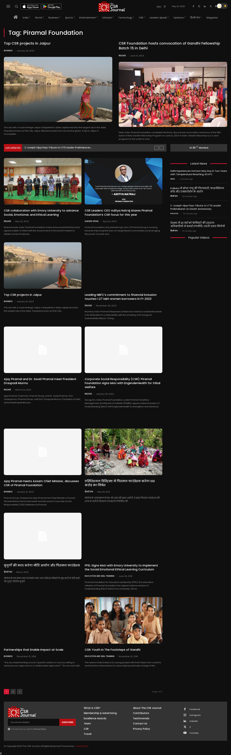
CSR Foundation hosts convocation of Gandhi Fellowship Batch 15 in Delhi (169, 46)
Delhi (172, 179)
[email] (33, 722)
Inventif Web (82, 746)
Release (122, 55)
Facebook (194, 709)
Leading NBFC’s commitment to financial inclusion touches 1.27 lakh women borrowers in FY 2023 (121, 297)
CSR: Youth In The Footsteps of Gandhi (112, 650)
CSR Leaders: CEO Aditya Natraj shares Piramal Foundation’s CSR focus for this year (118, 212)
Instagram (195, 715)
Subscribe (67, 722)
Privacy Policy (40, 729)
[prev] (156, 148)
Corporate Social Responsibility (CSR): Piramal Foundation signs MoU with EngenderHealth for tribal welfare (122, 383)
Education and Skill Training (100, 576)
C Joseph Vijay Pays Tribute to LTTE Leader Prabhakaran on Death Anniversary (195, 207)
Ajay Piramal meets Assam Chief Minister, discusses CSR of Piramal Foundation (41, 483)
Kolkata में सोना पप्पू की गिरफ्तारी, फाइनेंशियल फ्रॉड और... (55, 147)
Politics (174, 213)
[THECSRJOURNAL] (112, 7)
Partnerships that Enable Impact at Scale (33, 650)
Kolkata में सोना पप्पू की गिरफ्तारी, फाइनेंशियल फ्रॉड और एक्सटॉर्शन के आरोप (197, 190)
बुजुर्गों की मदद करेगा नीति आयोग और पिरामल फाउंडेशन (42, 565)
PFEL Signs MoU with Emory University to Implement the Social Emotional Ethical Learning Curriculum (121, 567)
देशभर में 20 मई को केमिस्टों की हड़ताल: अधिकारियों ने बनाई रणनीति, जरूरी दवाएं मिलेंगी (197, 224)
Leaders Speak (91, 221)
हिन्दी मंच (89, 491)
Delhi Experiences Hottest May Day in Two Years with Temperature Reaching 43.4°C (198, 172)
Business (8, 50)
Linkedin (193, 721)
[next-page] (19, 691)
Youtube (193, 733)
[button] (16, 6)
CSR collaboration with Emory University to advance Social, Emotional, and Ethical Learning (41, 212)
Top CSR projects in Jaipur (27, 43)
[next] (162, 148)
